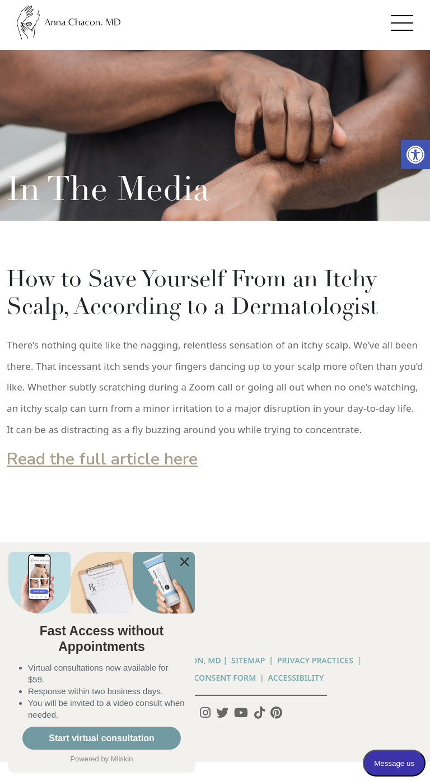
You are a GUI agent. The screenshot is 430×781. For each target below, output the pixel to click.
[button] (415, 154)
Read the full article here (102, 459)
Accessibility (296, 677)
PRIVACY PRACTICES (315, 660)
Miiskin (122, 759)
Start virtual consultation (101, 738)
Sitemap (248, 660)
